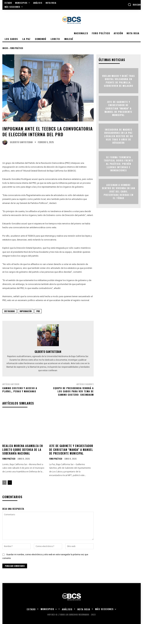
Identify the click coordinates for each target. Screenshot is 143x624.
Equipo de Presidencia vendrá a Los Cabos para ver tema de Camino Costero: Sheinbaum (73, 391)
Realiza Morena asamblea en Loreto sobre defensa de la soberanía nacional (22, 449)
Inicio (5, 48)
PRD (38, 311)
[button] (134, 4)
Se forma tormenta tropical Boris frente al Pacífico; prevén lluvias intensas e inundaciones (118, 163)
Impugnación (26, 311)
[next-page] (10, 482)
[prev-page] (4, 482)
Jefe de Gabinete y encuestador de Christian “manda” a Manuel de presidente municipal (71, 449)
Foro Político (16, 48)
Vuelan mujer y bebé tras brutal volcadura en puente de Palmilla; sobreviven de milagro (118, 80)
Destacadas (9, 311)
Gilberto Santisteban (21, 142)
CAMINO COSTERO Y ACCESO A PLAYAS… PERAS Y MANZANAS (19, 389)
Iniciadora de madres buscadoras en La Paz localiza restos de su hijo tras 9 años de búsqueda (118, 136)
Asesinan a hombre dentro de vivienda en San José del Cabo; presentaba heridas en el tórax (118, 191)
